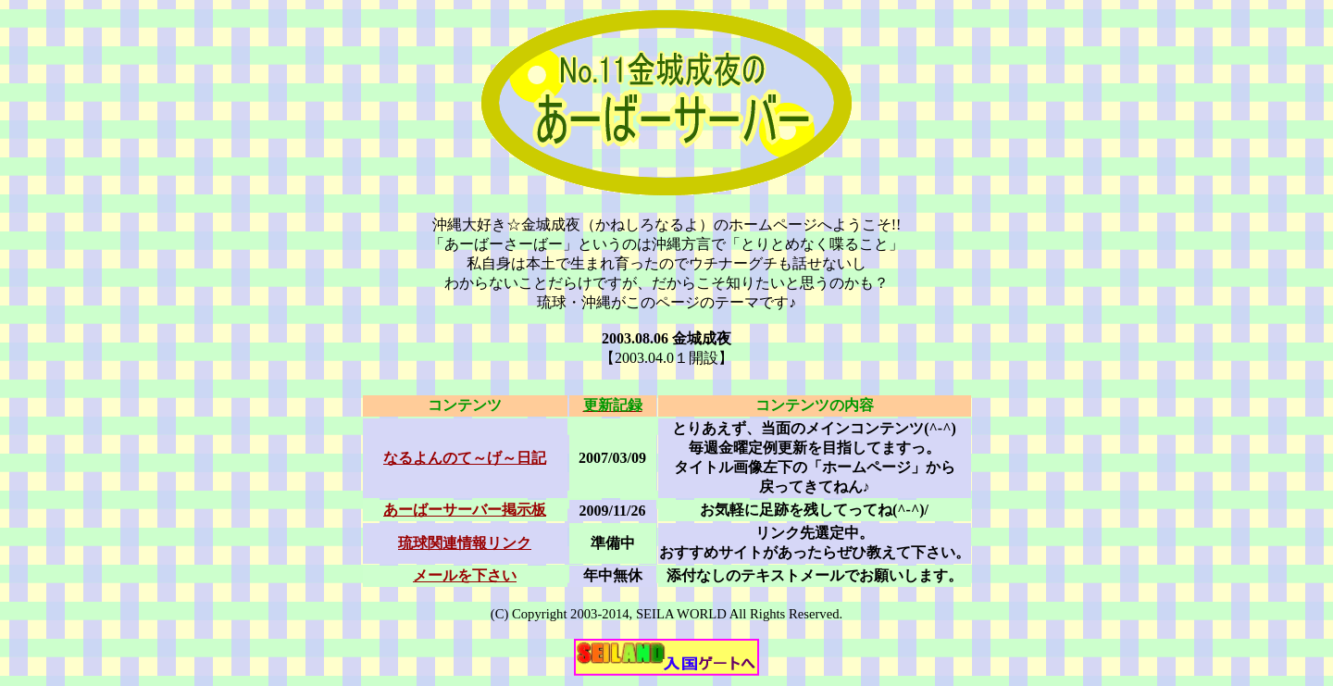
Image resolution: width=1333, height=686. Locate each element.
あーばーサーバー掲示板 (464, 510)
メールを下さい (465, 575)
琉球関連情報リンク (464, 543)
